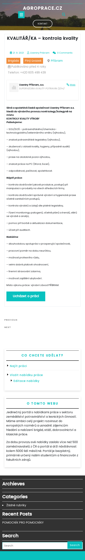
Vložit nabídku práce (26, 375)
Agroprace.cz (42, 8)
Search (75, 545)
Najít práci (18, 366)
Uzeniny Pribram (39, 53)
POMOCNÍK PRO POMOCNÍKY (23, 522)
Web (72, 85)
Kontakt (42, 23)
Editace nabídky (27, 381)
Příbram (57, 61)
